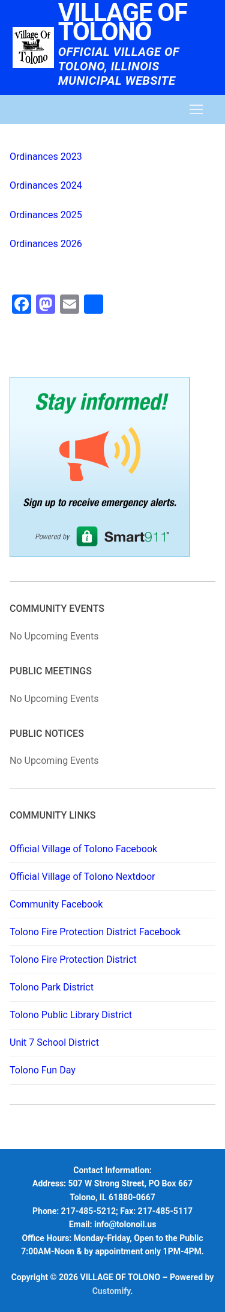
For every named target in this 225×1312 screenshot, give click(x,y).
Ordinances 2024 (46, 185)
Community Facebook (56, 904)
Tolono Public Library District (71, 1015)
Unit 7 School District (54, 1042)
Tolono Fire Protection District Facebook (95, 932)
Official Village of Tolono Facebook (83, 849)
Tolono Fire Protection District (73, 959)
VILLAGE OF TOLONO (122, 22)
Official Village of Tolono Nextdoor (82, 876)
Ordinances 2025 (46, 215)
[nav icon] (196, 109)
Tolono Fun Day (43, 1070)
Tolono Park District (52, 987)
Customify (111, 1291)
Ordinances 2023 (46, 156)
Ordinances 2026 (46, 243)
